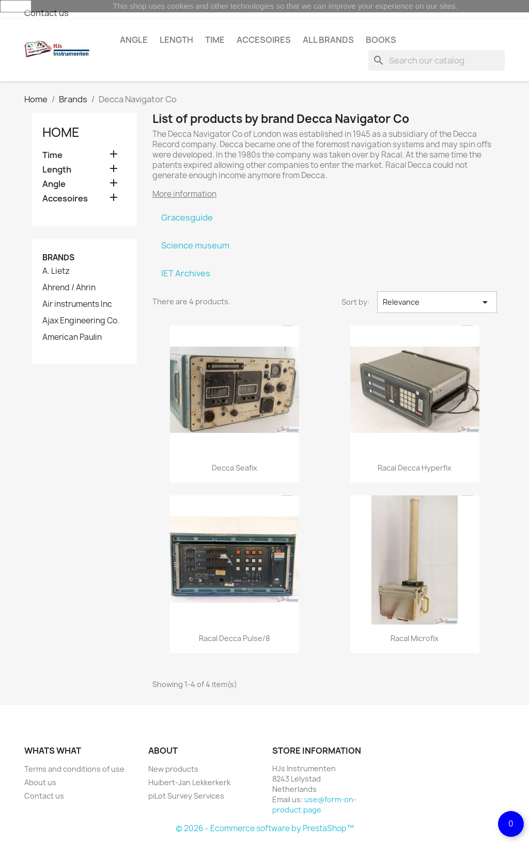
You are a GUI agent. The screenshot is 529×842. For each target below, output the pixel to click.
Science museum (195, 245)
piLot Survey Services (186, 796)
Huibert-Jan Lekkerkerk (189, 782)
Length (176, 39)
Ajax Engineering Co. (80, 321)
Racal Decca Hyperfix (415, 468)
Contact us (46, 13)
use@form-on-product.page (314, 804)
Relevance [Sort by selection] (437, 302)
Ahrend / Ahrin (69, 288)
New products (173, 769)
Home (61, 132)
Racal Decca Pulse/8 (234, 638)
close (15, 6)
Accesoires (264, 39)
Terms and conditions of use (74, 769)
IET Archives (185, 273)
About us (40, 782)
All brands (328, 39)
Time (215, 39)
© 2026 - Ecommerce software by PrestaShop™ (265, 828)
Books (381, 39)
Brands (58, 257)
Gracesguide (187, 217)
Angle (134, 39)
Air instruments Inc (77, 304)
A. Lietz (56, 271)
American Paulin (72, 337)
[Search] (436, 60)
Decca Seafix (234, 468)
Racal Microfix (415, 638)
